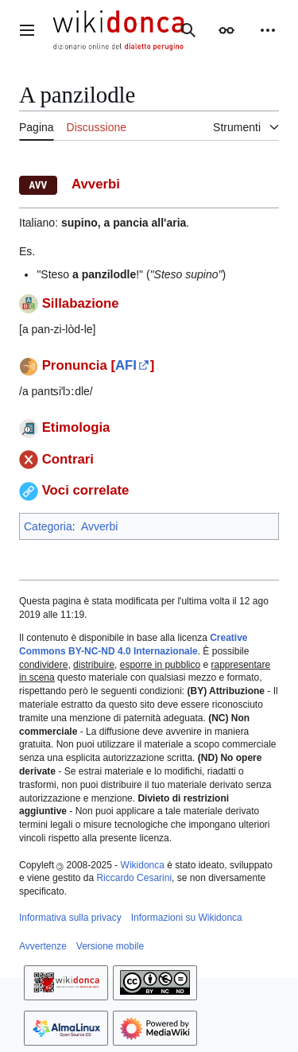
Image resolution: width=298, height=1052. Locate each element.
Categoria (48, 526)
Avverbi (99, 526)
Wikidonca (142, 865)
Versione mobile (110, 946)
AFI (126, 365)
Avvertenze (43, 946)
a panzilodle (104, 274)
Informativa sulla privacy (70, 917)
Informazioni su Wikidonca (186, 917)
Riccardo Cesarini (134, 877)
